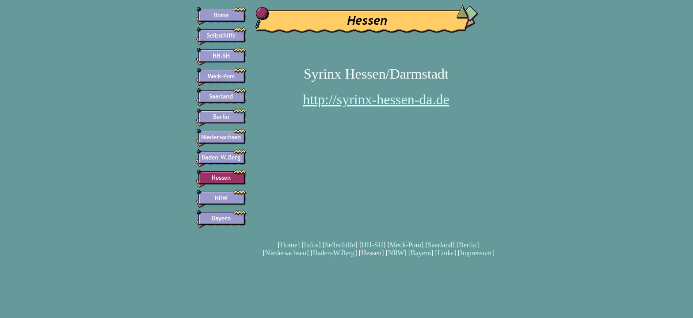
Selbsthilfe (340, 245)
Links (445, 253)
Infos (311, 245)
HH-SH (372, 245)
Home (288, 245)
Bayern (421, 253)
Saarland (440, 245)
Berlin (467, 245)
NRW (396, 253)
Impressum (475, 253)
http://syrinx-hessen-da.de (376, 99)
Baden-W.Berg (334, 253)
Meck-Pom (405, 245)
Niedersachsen (285, 253)
